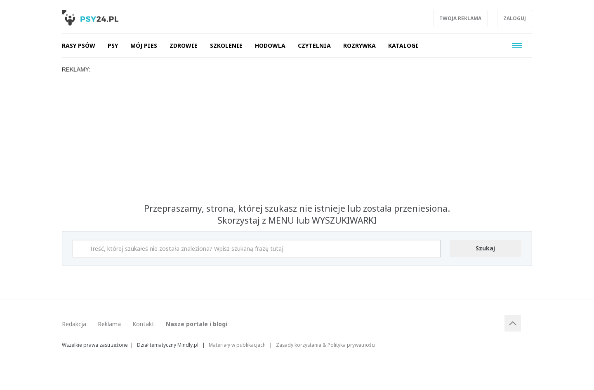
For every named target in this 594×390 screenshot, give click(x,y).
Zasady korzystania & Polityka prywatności (325, 344)
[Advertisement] (297, 134)
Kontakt (143, 324)
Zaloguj (514, 18)
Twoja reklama (460, 18)
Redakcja (74, 324)
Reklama (109, 324)
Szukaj (485, 248)
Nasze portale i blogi (196, 324)
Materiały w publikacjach (237, 344)
